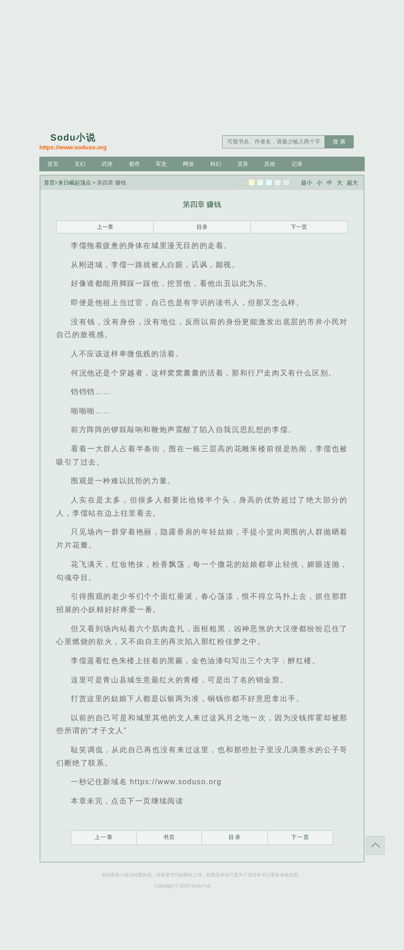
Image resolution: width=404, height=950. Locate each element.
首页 (53, 164)
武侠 (106, 164)
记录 (297, 164)
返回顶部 (375, 845)
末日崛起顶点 (74, 182)
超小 (306, 182)
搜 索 (339, 141)
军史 (161, 164)
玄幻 (79, 164)
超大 (352, 182)
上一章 (105, 227)
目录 (202, 227)
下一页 (299, 227)
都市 (134, 164)
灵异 (242, 164)
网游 (188, 164)
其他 (269, 164)
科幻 (215, 164)
